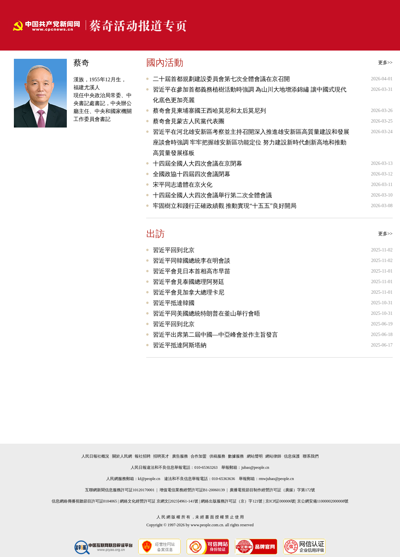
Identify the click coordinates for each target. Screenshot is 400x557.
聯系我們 (311, 456)
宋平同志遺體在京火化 (182, 184)
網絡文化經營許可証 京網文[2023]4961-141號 (159, 501)
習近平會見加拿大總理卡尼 (188, 292)
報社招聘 (143, 456)
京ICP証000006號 (280, 501)
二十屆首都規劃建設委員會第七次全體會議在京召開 (221, 79)
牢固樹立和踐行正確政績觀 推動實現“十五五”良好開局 (224, 206)
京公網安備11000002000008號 (323, 501)
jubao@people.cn (255, 467)
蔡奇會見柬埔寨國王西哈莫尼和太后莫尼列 (209, 110)
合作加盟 (198, 456)
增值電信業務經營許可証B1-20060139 (192, 490)
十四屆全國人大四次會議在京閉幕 (197, 163)
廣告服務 (180, 456)
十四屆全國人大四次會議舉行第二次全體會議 (212, 195)
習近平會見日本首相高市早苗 (191, 271)
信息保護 (292, 456)
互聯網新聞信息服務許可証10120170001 (120, 490)
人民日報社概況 (95, 456)
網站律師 (273, 456)
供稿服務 (217, 456)
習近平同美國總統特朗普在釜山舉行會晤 (206, 313)
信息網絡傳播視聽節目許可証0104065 (84, 501)
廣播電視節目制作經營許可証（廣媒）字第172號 (272, 490)
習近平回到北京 (174, 250)
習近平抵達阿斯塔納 (179, 345)
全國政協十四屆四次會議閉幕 (191, 174)
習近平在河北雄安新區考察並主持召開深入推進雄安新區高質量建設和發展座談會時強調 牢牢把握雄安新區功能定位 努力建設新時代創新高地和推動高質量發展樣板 (251, 142)
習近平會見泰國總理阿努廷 (188, 281)
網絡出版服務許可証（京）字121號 (231, 501)
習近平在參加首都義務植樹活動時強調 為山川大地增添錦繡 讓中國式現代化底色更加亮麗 (249, 94)
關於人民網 (122, 456)
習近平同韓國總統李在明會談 (191, 260)
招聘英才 (161, 456)
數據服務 (236, 456)
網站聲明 (255, 456)
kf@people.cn (149, 478)
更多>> (385, 62)
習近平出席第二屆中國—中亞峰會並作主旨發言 (215, 334)
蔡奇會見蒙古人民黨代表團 (188, 121)
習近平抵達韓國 (174, 303)
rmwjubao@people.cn (276, 478)
